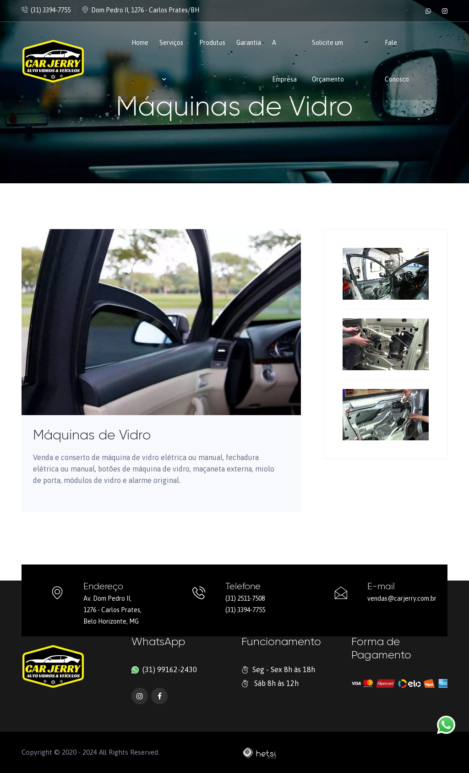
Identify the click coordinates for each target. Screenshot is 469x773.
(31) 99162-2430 (169, 669)
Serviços (171, 60)
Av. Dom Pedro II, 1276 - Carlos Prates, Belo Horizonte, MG (112, 610)
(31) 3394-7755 (46, 10)
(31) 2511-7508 (245, 598)
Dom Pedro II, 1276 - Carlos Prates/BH (140, 10)
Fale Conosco (397, 61)
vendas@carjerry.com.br (401, 598)
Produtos (212, 42)
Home (139, 42)
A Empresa (284, 61)
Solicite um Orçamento (328, 61)
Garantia (248, 42)
